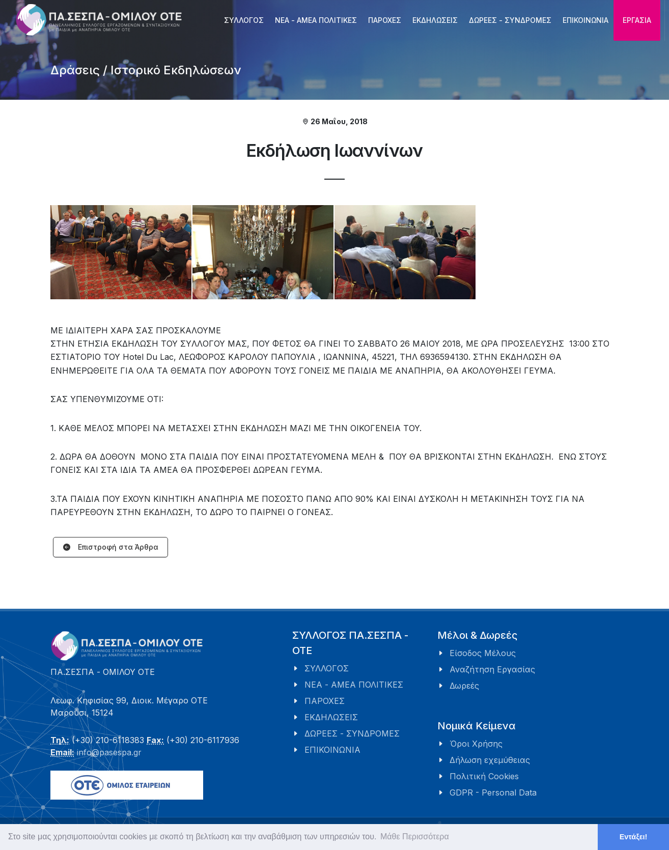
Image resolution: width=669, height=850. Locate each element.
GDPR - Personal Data (493, 792)
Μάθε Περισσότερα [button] (414, 836)
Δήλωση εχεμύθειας (490, 760)
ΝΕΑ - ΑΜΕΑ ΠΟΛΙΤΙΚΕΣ (353, 684)
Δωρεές (464, 686)
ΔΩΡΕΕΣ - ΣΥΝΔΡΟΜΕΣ (352, 733)
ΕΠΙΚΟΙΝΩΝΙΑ (332, 750)
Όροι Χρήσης (476, 744)
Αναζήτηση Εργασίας (492, 669)
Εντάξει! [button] (634, 837)
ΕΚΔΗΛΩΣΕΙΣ (331, 717)
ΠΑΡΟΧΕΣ (324, 701)
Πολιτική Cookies (484, 776)
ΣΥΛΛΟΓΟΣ (326, 668)
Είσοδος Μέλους (483, 653)
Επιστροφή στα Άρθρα (110, 547)
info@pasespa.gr (109, 752)
